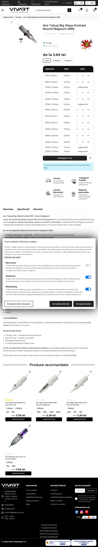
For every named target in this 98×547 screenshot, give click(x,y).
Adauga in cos (65, 158)
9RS (80, 412)
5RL (13, 412)
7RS (74, 412)
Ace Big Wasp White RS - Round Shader (77, 404)
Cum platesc (31, 494)
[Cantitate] (83, 75)
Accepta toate (83, 304)
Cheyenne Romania (49, 525)
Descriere (8, 209)
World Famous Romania (49, 534)
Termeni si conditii (58, 504)
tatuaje (18, 17)
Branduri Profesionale (49, 537)
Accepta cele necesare (18, 304)
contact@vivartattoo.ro (14, 512)
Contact (68, 3)
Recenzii (38, 209)
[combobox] (53, 10)
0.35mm (19, 408)
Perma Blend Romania (49, 531)
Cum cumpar (31, 490)
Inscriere (91, 490)
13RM (51, 412)
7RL (7, 466)
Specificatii (23, 209)
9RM (38, 412)
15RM (58, 412)
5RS (69, 412)
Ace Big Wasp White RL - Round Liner (16, 404)
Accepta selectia (60, 304)
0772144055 (10, 509)
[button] (4, 10)
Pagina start (8, 17)
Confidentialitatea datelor (61, 497)
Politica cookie (56, 501)
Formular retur (56, 494)
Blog (28, 504)
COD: (46, 46)
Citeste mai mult (12, 257)
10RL (13, 466)
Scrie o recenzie (66, 34)
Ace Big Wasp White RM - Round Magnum (47, 404)
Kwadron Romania (49, 528)
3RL (7, 412)
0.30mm (9, 408)
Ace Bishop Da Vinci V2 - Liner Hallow (16, 458)
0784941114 (22, 4)
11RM (45, 412)
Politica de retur (32, 501)
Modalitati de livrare (34, 497)
